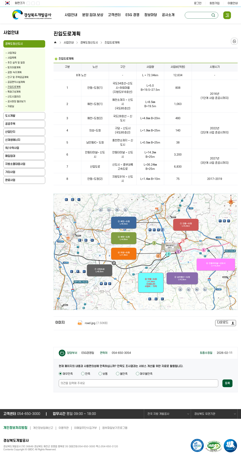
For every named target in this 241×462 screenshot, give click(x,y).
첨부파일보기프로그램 (114, 428)
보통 (103, 373)
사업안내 (71, 15)
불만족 (122, 373)
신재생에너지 (12, 139)
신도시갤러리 (14, 96)
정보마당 (150, 15)
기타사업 (10, 172)
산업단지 (10, 131)
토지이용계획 (14, 67)
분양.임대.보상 (92, 15)
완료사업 (10, 180)
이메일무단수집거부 (85, 428)
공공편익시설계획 (16, 82)
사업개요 (12, 53)
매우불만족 (144, 373)
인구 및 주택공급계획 (18, 77)
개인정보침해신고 (43, 428)
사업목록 (12, 57)
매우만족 (66, 373)
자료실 (11, 106)
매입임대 (10, 156)
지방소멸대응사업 (15, 164)
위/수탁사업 (12, 148)
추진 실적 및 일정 (16, 62)
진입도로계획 (14, 87)
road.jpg (92, 323)
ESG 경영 (132, 15)
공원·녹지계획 (15, 72)
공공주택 (10, 123)
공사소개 (168, 15)
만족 (85, 373)
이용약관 (64, 428)
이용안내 (233, 3)
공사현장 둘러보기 (17, 101)
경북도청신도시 (15, 45)
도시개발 (10, 115)
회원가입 (215, 3)
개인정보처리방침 (15, 428)
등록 (227, 383)
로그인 (198, 3)
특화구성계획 (14, 91)
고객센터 (114, 15)
